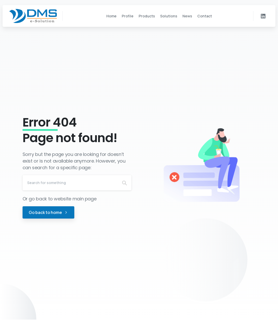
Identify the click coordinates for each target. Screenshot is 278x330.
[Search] (70, 182)
